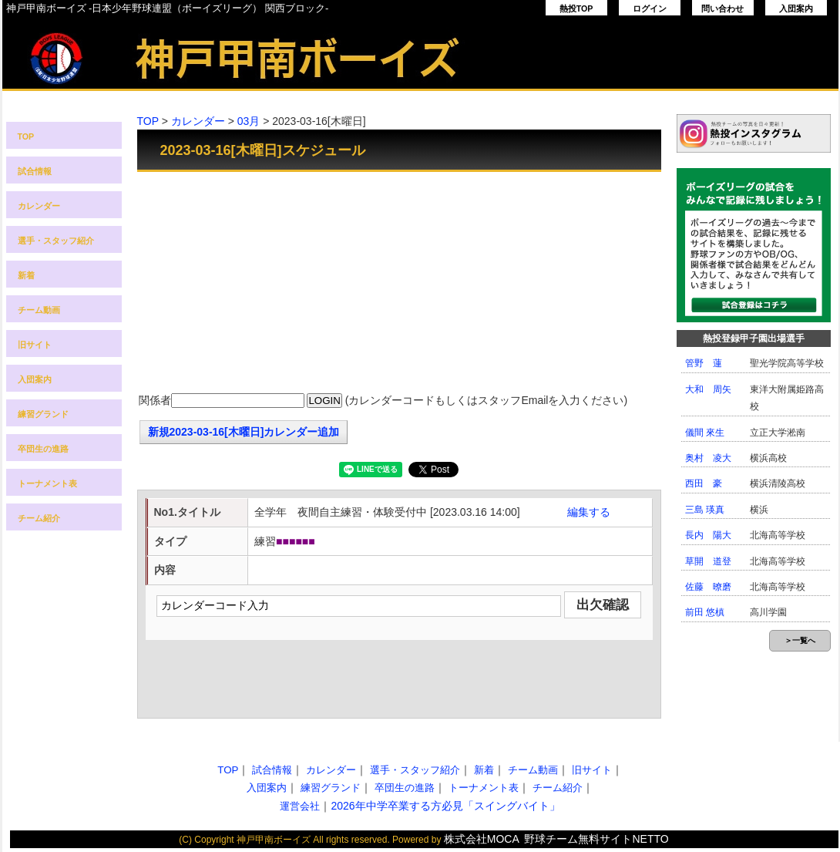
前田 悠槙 (704, 612)
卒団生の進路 (43, 448)
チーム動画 (39, 310)
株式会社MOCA (481, 839)
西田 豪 (703, 483)
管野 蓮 (703, 363)
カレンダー (39, 205)
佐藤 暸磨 (708, 586)
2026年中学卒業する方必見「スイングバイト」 (445, 806)
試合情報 (35, 171)
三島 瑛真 (704, 509)
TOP (26, 136)
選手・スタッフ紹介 (56, 240)
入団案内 (796, 8)
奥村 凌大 (708, 458)
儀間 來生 (704, 432)
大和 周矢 (708, 389)
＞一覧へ (800, 640)
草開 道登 (708, 561)
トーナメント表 (47, 483)
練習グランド (43, 414)
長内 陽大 (708, 535)
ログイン (650, 8)
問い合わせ (722, 8)
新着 (26, 275)
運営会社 (300, 806)
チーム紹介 (39, 518)
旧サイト (35, 344)
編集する (588, 512)
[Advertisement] (399, 284)
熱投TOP (576, 8)
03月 (248, 121)
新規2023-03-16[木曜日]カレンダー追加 (244, 432)
